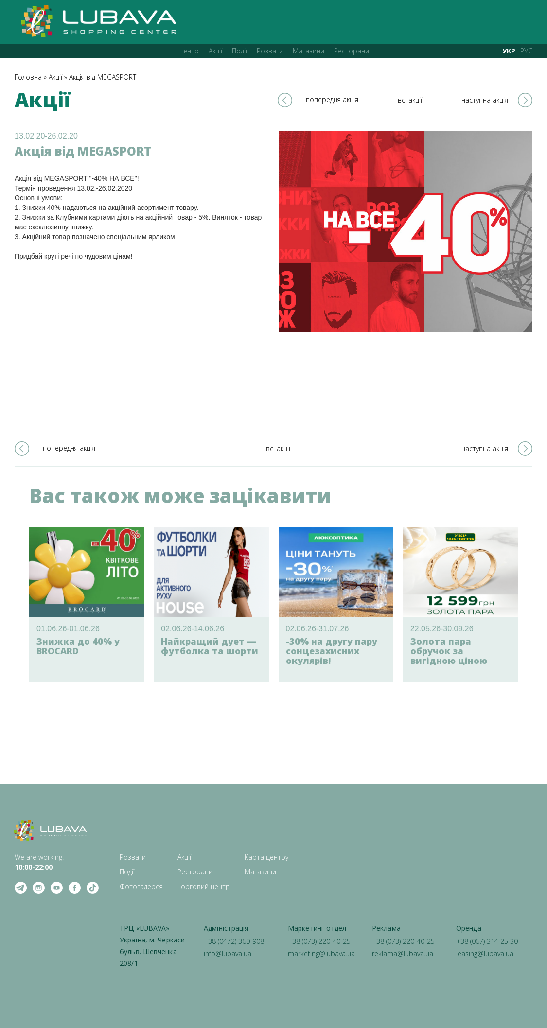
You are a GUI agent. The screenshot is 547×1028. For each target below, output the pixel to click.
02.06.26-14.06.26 (192, 629)
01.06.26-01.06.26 (68, 629)
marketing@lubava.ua (321, 953)
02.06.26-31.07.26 (317, 629)
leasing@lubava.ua (484, 953)
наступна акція (484, 100)
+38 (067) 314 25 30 (487, 941)
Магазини (308, 50)
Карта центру (266, 857)
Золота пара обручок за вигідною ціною (448, 650)
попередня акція (332, 99)
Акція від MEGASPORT (102, 77)
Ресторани (351, 50)
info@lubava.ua (227, 953)
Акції (215, 50)
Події (239, 50)
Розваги (270, 50)
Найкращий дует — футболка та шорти (209, 646)
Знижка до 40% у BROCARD (78, 646)
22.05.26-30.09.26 (442, 629)
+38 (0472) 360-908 (234, 941)
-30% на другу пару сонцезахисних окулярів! (331, 650)
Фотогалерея (141, 886)
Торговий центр (203, 886)
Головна (28, 77)
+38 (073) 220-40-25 (319, 941)
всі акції (410, 100)
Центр (188, 50)
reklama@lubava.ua (402, 953)
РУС (526, 50)
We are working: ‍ (39, 862)
